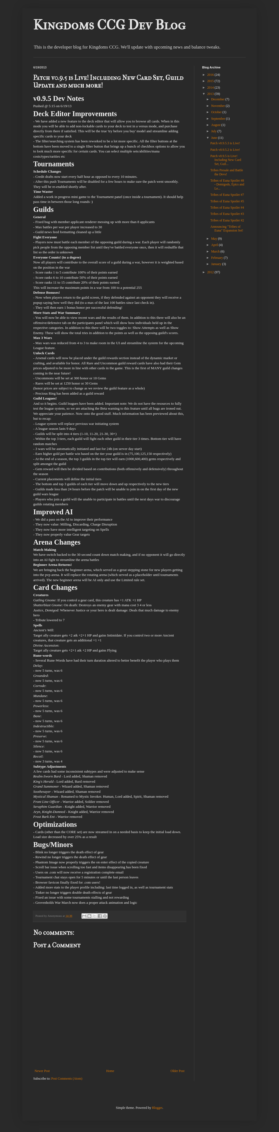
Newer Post (42, 1071)
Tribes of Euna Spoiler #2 (227, 220)
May (214, 239)
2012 (211, 272)
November (218, 106)
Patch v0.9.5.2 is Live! (225, 150)
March (215, 251)
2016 (211, 75)
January (216, 264)
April (215, 245)
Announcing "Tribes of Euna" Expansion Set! (226, 228)
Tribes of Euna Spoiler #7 (227, 195)
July (214, 131)
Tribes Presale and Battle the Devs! (226, 172)
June (214, 138)
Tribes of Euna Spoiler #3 (227, 214)
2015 (211, 81)
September (218, 119)
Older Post (177, 1071)
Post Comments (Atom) (66, 1078)
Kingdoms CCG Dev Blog (109, 25)
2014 (211, 87)
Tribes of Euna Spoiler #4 (227, 207)
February (217, 258)
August (216, 125)
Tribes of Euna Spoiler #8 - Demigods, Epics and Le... (227, 184)
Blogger (157, 1108)
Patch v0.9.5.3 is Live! (225, 143)
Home (110, 1071)
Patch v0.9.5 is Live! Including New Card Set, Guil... (225, 160)
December (218, 99)
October (217, 112)
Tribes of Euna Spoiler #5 (227, 201)
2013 (211, 94)
